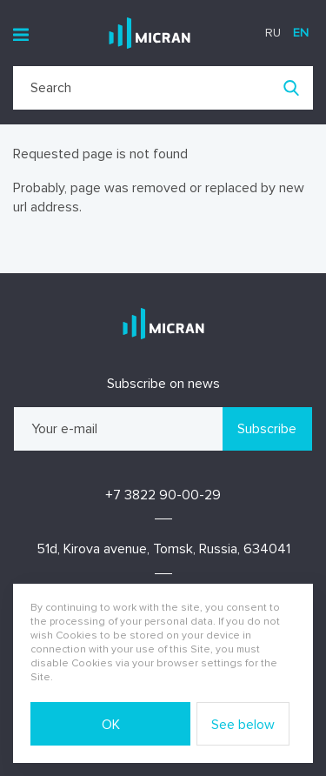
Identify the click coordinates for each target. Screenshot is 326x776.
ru (273, 32)
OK (111, 724)
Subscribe (266, 429)
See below (243, 724)
